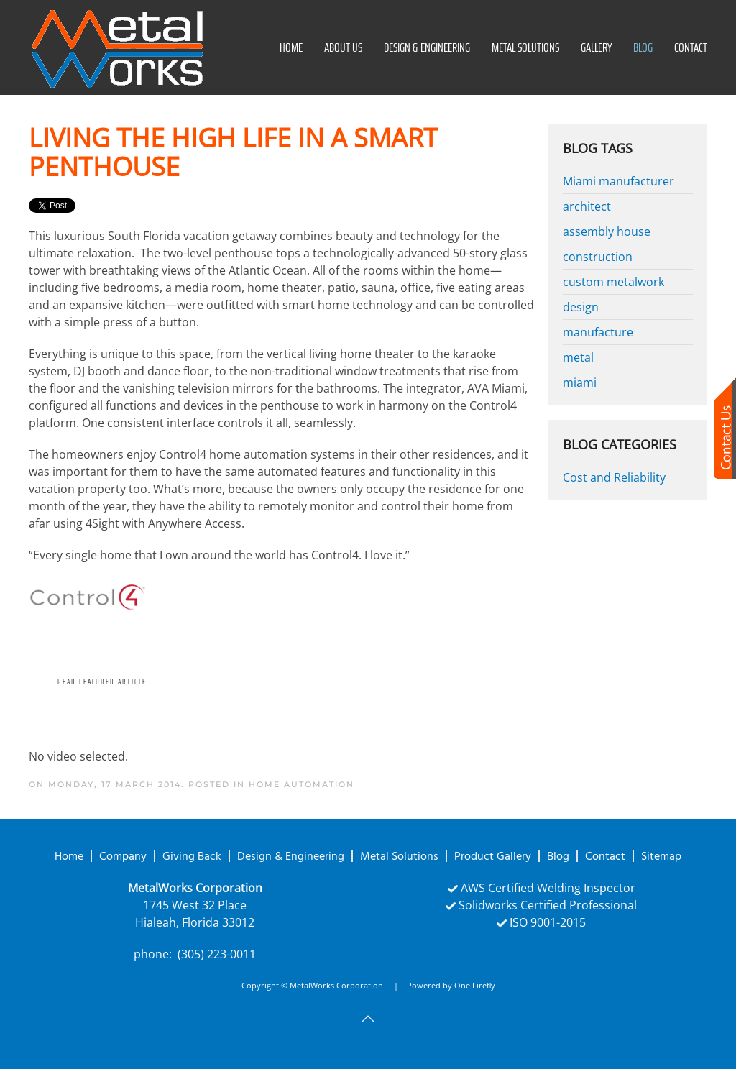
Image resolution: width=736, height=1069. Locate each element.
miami (580, 382)
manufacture (598, 332)
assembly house (606, 231)
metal (578, 357)
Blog (643, 47)
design (581, 307)
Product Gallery (492, 856)
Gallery (596, 47)
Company (123, 856)
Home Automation (301, 784)
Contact (690, 47)
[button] (368, 1018)
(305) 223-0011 (217, 954)
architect (587, 206)
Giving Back (191, 856)
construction (597, 257)
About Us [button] (343, 47)
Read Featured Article (102, 682)
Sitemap (661, 856)
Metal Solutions (525, 47)
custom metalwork (613, 282)
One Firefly (474, 985)
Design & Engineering (427, 47)
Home (291, 47)
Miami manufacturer (618, 181)
